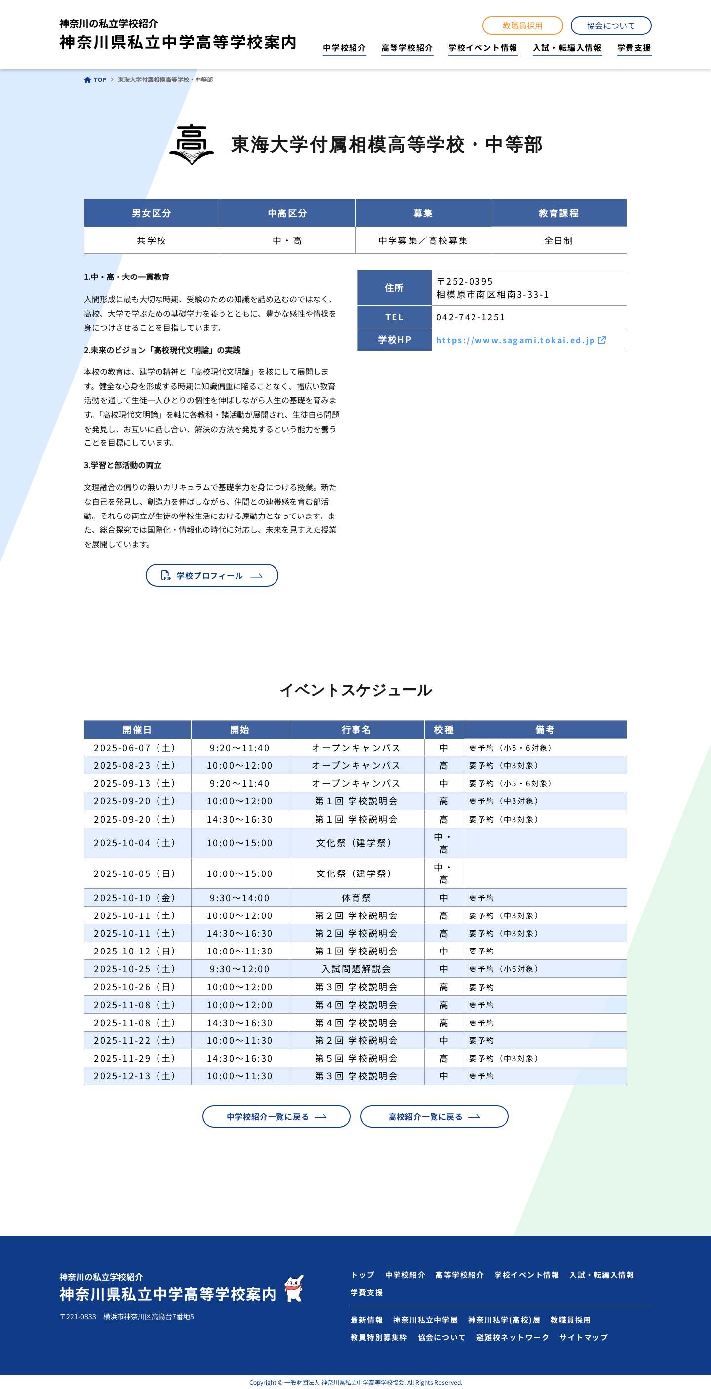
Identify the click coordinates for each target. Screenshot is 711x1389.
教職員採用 (523, 25)
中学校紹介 (344, 47)
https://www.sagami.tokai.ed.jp (516, 340)
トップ (363, 1275)
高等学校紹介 (407, 47)
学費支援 (634, 47)
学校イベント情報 (483, 47)
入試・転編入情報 (567, 47)
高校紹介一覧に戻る (426, 1116)
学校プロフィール (210, 575)
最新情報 (367, 1319)
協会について (611, 25)
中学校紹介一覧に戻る (268, 1116)
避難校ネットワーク (513, 1337)
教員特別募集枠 (379, 1337)
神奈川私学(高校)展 (504, 1319)
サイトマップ (583, 1337)
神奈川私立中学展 (425, 1319)
